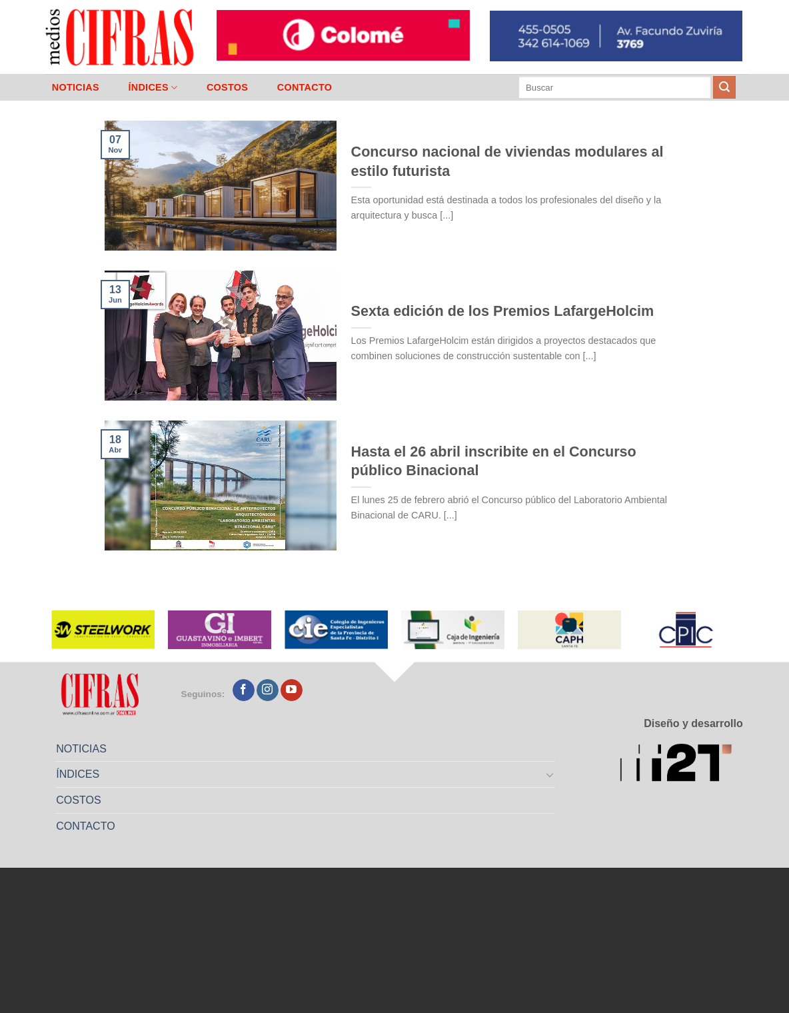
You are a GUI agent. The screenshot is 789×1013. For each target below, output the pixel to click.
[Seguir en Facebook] (244, 690)
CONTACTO (305, 87)
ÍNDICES (152, 87)
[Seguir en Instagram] (268, 690)
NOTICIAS (75, 87)
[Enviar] (724, 87)
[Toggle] (550, 774)
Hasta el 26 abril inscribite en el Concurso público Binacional (493, 461)
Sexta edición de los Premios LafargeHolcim (502, 311)
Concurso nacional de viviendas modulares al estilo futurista (507, 161)
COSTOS (227, 87)
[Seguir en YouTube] (292, 690)
